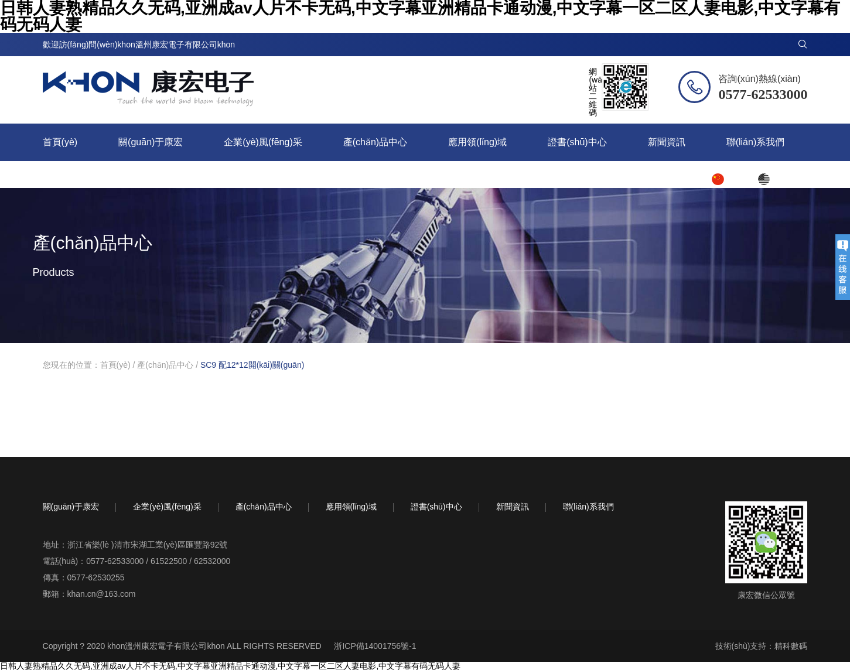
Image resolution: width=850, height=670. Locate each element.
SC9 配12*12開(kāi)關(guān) (252, 365)
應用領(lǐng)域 (477, 142)
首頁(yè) (60, 142)
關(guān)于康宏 (150, 142)
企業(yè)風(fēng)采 (263, 142)
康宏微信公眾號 (766, 595)
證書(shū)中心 (577, 142)
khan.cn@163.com (101, 594)
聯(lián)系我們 (755, 142)
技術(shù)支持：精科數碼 (761, 646)
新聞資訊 (666, 142)
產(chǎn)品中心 (375, 142)
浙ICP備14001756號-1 (375, 646)
